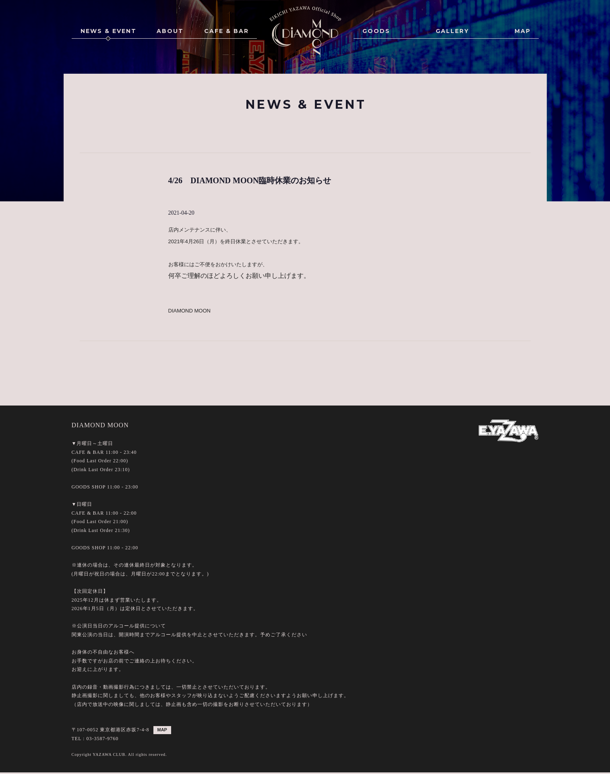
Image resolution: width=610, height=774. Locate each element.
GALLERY (452, 31)
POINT (354, 128)
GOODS (376, 31)
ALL (253, 128)
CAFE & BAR (226, 31)
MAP (523, 31)
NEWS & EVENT (108, 31)
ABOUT (170, 31)
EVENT (282, 128)
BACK (305, 360)
